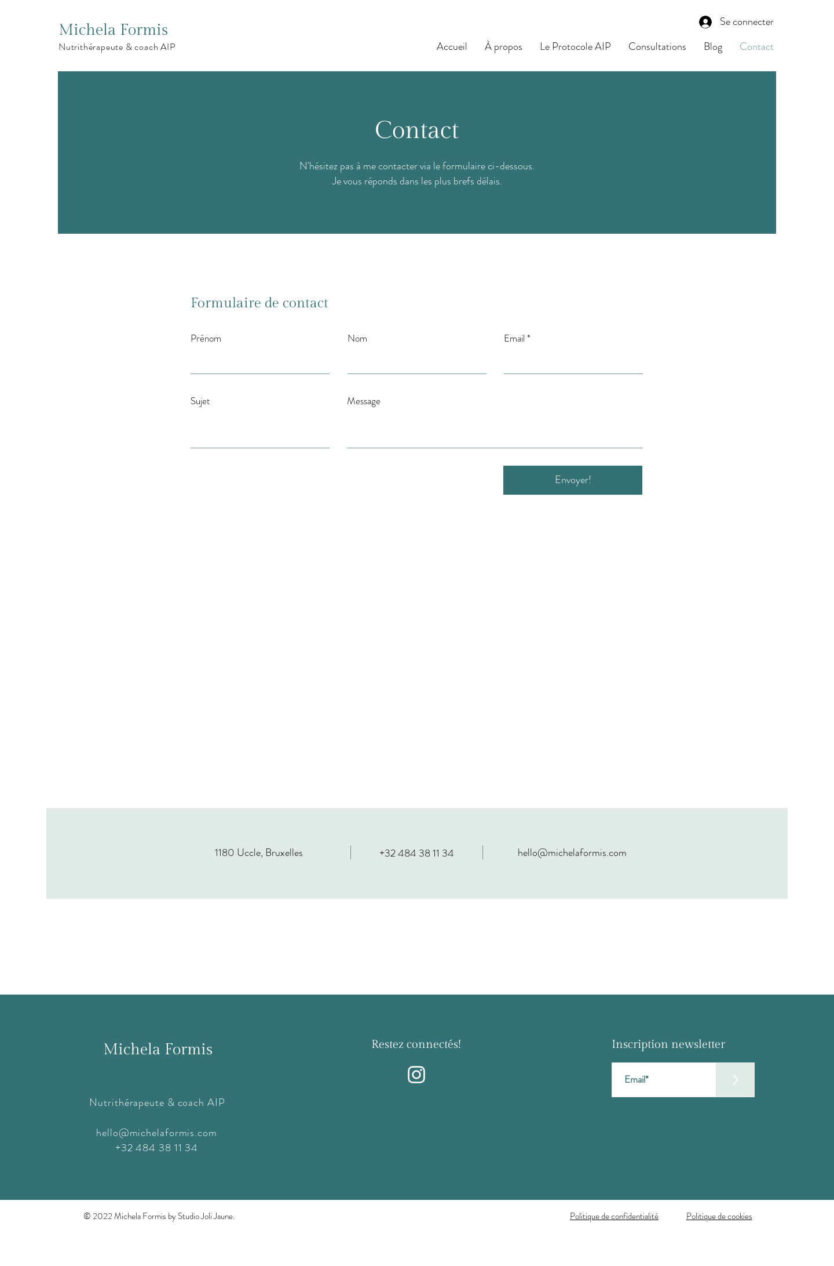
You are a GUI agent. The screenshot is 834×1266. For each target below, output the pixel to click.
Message (364, 401)
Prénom (206, 338)
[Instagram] (416, 1074)
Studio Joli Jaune (205, 1216)
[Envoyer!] (572, 480)
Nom (357, 338)
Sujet (200, 401)
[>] (735, 1079)
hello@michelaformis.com (572, 852)
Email (514, 338)
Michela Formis (113, 30)
